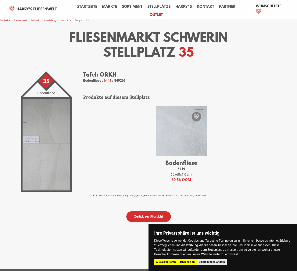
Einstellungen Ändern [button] (212, 261)
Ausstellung (50, 20)
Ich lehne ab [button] (187, 261)
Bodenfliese (181, 163)
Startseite (87, 6)
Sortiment (132, 6)
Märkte (109, 6)
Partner (227, 6)
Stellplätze (158, 6)
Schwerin (35, 20)
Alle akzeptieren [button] (166, 261)
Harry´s (183, 6)
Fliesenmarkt (20, 20)
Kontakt (205, 6)
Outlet (156, 14)
